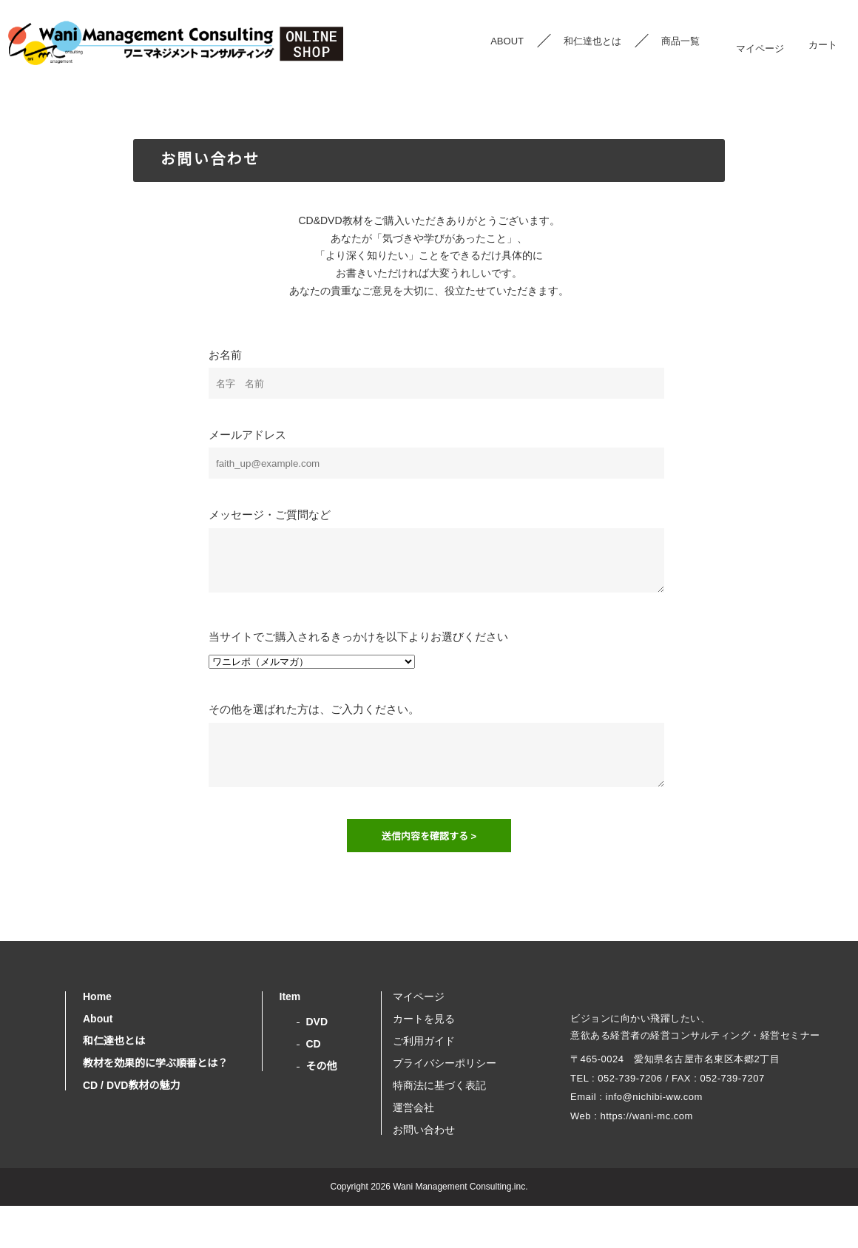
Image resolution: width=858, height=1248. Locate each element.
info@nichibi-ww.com (653, 1148)
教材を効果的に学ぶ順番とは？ (155, 1091)
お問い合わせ (424, 1158)
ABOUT (507, 41)
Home (98, 1024)
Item (292, 1024)
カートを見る (424, 1047)
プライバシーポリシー (444, 1091)
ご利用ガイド (424, 1069)
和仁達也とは (592, 41)
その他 (321, 1094)
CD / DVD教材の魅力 (130, 1113)
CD (313, 1072)
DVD (317, 1050)
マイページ (760, 41)
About (99, 1047)
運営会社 (413, 1135)
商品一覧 (680, 41)
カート (822, 41)
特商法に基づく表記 (439, 1113)
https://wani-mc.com (648, 1167)
